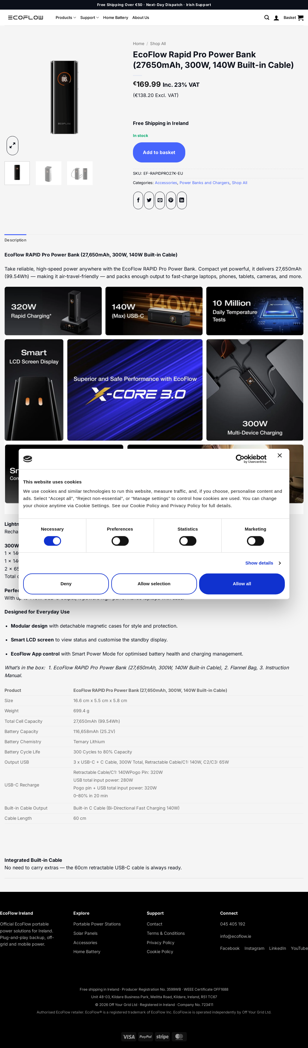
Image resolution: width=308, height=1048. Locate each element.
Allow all (242, 583)
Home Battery (115, 17)
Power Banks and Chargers (204, 182)
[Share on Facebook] (138, 200)
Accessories (166, 182)
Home (138, 43)
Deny (66, 583)
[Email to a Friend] (160, 200)
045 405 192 (232, 923)
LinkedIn (277, 948)
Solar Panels (85, 933)
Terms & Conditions (166, 933)
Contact (154, 923)
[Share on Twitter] (149, 200)
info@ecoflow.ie (235, 936)
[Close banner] (281, 459)
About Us (140, 17)
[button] (266, 17)
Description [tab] (15, 240)
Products (66, 17)
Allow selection (153, 583)
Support (89, 17)
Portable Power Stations (97, 923)
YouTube (299, 948)
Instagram (254, 948)
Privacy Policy (160, 942)
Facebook (230, 948)
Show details (259, 562)
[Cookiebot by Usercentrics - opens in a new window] (240, 458)
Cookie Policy (160, 951)
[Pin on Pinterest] (171, 200)
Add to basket (159, 152)
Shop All (158, 43)
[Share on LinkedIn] (182, 200)
